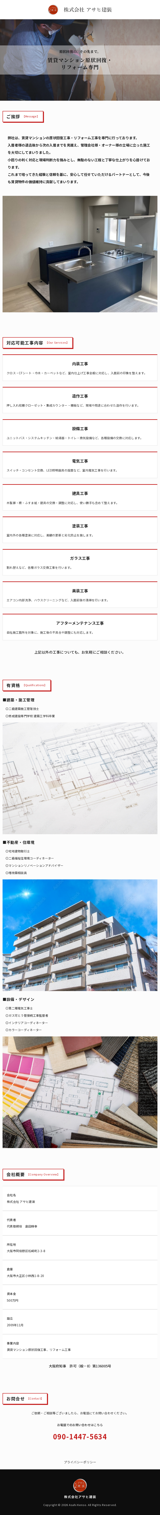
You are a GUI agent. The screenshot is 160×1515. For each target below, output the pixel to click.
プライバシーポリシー (80, 1462)
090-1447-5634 (80, 1436)
